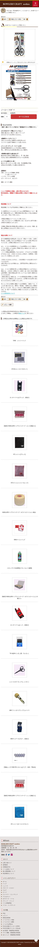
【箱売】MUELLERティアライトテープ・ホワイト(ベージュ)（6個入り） (19, 597)
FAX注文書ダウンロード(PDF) (11, 926)
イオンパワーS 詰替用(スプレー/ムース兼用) (19, 568)
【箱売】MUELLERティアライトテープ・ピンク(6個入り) (19, 426)
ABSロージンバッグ (19, 539)
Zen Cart (32, 942)
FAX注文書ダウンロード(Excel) (11, 928)
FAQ (4, 913)
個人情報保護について (9, 871)
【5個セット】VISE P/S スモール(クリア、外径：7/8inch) (19, 767)
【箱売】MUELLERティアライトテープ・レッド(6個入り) (19, 795)
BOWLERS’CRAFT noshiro (17, 942)
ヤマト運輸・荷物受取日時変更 (11, 932)
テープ (5, 892)
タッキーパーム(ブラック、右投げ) (19, 397)
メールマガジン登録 (8, 920)
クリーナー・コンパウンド (10, 894)
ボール (5, 881)
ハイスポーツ (25, 10)
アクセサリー (6, 896)
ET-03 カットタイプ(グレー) (19, 369)
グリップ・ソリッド (8, 901)
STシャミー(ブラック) (19, 454)
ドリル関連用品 (7, 903)
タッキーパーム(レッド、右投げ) (19, 625)
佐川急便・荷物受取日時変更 (11, 930)
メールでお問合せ (8, 924)
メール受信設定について (8, 293)
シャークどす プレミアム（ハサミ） (19, 682)
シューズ (5, 886)
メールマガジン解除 (8, 922)
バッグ (5, 883)
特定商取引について (8, 873)
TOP (36, 940)
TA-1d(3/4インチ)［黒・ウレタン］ (19, 653)
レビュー (5, 915)
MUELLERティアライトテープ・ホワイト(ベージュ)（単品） (19, 512)
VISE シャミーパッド (19, 340)
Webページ (22, 313)
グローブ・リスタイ (8, 888)
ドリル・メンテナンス (9, 905)
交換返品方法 (6, 867)
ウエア (5, 890)
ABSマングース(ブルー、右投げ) (19, 739)
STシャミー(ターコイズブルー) (19, 824)
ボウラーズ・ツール (8, 898)
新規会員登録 (6, 917)
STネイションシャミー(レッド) (19, 483)
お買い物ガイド (7, 862)
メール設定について (8, 869)
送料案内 (5, 865)
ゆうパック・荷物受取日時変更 (11, 935)
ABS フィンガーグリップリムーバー (19, 710)
